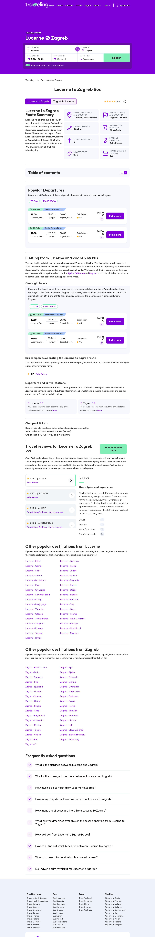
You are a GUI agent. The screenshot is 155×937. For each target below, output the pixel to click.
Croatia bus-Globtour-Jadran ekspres (45, 512)
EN (108, 5)
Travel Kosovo (33, 927)
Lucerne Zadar (68, 570)
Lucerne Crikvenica (35, 589)
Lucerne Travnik (33, 633)
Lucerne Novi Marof (70, 628)
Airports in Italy (112, 913)
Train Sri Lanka (85, 901)
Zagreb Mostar (33, 725)
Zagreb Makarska (69, 715)
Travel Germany (34, 910)
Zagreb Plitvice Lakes (36, 667)
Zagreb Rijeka (67, 672)
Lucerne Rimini (33, 637)
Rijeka (71, 273)
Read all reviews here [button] (113, 449)
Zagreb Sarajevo (34, 677)
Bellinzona (80, 273)
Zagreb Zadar (32, 672)
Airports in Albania (113, 919)
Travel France (33, 916)
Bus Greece (58, 910)
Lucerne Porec (68, 585)
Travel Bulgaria (33, 904)
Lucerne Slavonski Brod (37, 594)
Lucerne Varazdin (34, 609)
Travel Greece (33, 907)
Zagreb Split (66, 667)
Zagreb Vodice (33, 734)
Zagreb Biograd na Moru (72, 734)
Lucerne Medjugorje (35, 604)
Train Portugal (85, 898)
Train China (84, 904)
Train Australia (85, 910)
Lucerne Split (32, 570)
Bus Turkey (58, 924)
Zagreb (113, 117)
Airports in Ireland (113, 904)
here (54, 410)
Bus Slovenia (58, 907)
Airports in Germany (114, 916)
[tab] (77, 216)
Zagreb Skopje (33, 705)
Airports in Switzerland (115, 910)
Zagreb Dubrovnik (69, 686)
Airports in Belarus (113, 907)
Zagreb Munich (68, 720)
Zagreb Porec (67, 705)
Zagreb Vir (31, 744)
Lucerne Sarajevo (34, 623)
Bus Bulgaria (58, 901)
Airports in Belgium (113, 924)
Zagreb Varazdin (68, 710)
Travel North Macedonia (37, 901)
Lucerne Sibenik (68, 594)
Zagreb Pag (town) (35, 715)
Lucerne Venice (33, 575)
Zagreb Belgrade (69, 677)
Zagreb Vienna (68, 681)
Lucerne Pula (32, 585)
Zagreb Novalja (33, 691)
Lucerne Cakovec (69, 633)
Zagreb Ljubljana (34, 686)
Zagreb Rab (31, 739)
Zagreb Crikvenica (34, 720)
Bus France (58, 913)
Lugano (93, 273)
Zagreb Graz (32, 710)
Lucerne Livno (67, 609)
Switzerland (90, 117)
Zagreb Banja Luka (70, 691)
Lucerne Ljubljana (69, 561)
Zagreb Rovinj (67, 701)
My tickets (123, 5)
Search (116, 57)
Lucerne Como (33, 565)
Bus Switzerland (60, 921)
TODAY (34, 201)
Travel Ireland (33, 924)
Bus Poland (58, 919)
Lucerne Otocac (34, 613)
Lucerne (78, 117)
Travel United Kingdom (37, 898)
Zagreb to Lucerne (63, 101)
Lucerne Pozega (34, 628)
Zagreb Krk (66, 725)
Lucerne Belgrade (69, 580)
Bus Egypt (57, 916)
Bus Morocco (59, 898)
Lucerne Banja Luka (35, 580)
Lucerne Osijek (68, 589)
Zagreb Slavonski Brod (71, 729)
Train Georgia (85, 907)
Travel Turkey (33, 913)
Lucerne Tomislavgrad (36, 618)
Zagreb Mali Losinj (69, 739)
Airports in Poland (113, 921)
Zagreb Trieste (33, 729)
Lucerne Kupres (68, 613)
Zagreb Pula (31, 681)
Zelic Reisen (41, 374)
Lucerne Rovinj (33, 599)
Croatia (123, 117)
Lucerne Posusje (69, 623)
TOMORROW (49, 201)
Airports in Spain (112, 898)
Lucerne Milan (32, 561)
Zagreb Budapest (69, 696)
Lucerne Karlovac (69, 599)
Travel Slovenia (33, 921)
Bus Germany (59, 904)
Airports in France (113, 901)
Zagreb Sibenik (33, 696)
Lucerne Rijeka (68, 565)
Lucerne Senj (67, 604)
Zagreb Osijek (32, 701)
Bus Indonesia (59, 927)
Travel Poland (33, 919)
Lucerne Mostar (68, 575)
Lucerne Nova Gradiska (72, 618)
